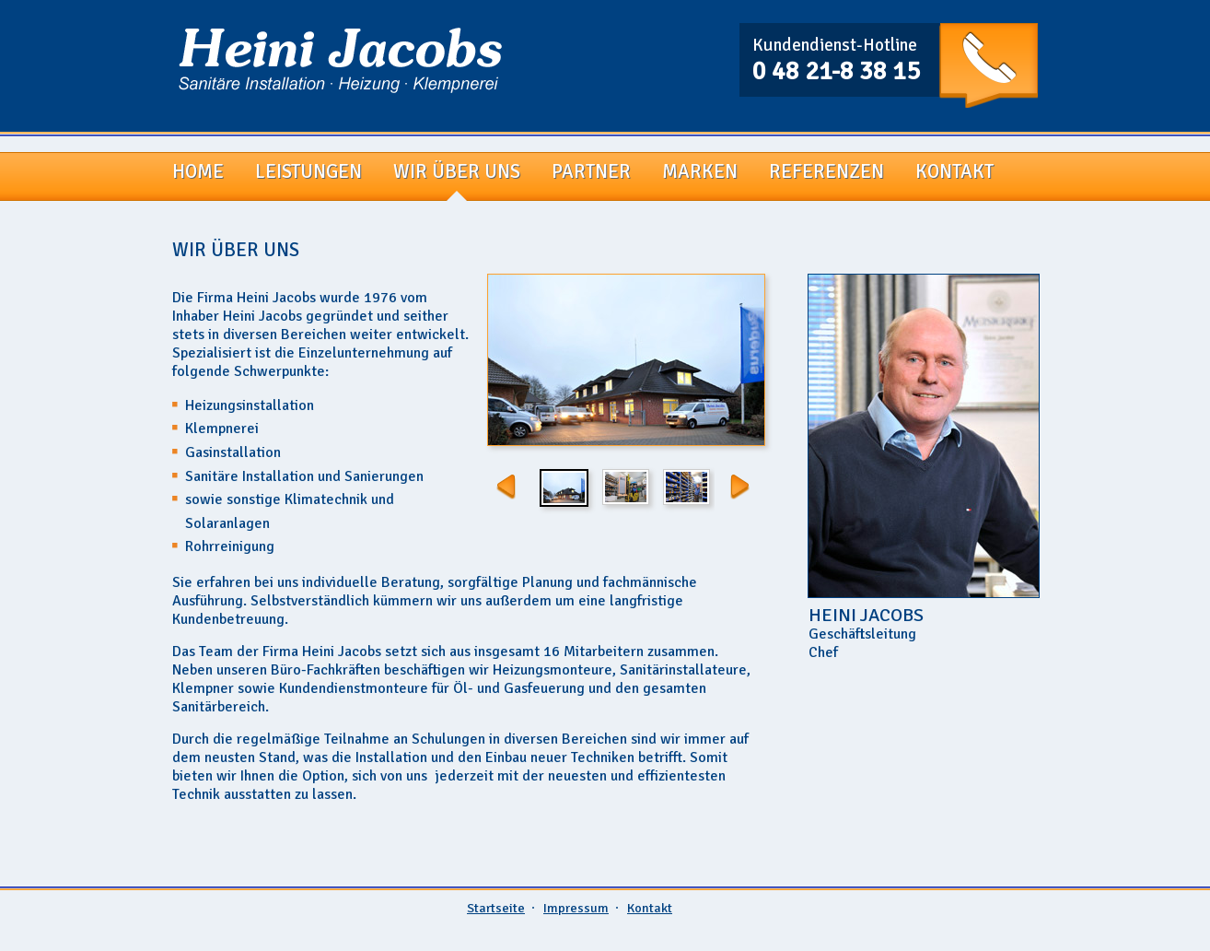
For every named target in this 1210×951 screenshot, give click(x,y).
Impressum (576, 907)
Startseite (496, 907)
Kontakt (649, 907)
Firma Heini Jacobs (340, 60)
